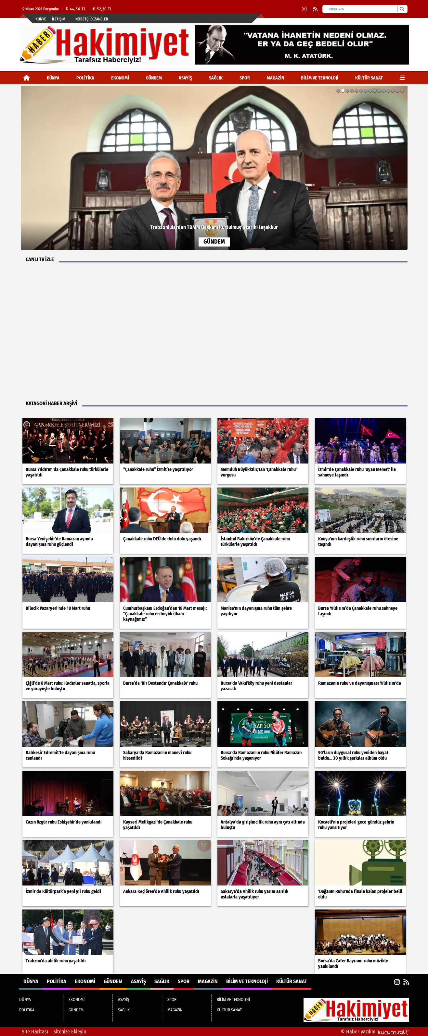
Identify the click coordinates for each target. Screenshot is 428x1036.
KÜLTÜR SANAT (369, 78)
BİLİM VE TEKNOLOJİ (319, 78)
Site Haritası (35, 1032)
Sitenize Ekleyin (69, 1032)
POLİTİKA (85, 78)
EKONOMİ (120, 78)
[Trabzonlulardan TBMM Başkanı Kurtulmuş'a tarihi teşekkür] (214, 168)
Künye (40, 19)
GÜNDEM (154, 78)
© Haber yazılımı (375, 1032)
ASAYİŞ (185, 78)
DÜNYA (53, 78)
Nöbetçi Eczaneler (91, 19)
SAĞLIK (216, 78)
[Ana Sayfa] (26, 78)
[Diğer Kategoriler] (402, 78)
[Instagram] (304, 9)
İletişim (58, 19)
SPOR (245, 78)
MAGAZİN (275, 78)
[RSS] (315, 9)
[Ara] (401, 9)
